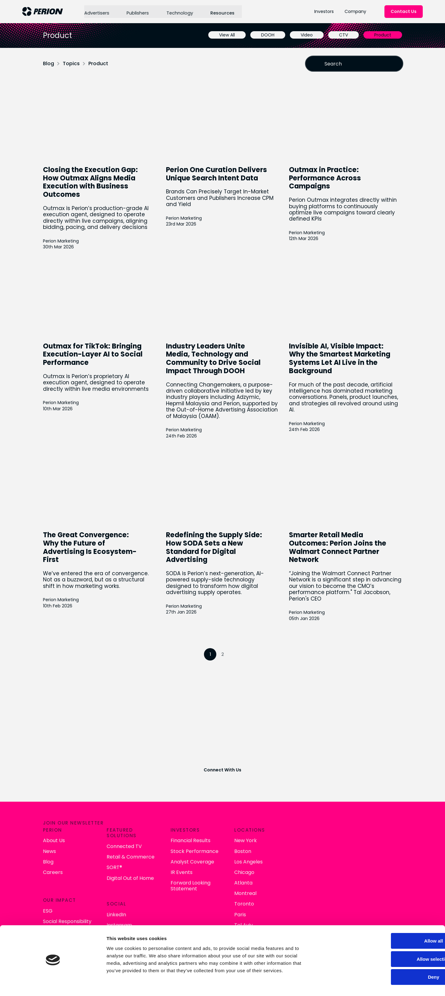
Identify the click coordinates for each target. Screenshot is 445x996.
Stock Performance (312, 840)
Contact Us (404, 11)
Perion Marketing (62, 240)
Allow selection (393, 938)
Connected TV (245, 836)
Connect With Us (222, 767)
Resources (221, 11)
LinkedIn (237, 899)
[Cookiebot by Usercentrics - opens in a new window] (40, 984)
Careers (176, 861)
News (173, 840)
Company (355, 11)
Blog (50, 63)
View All (225, 35)
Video (305, 35)
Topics (72, 63)
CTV (341, 35)
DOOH (266, 35)
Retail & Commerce (251, 846)
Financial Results (308, 830)
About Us (178, 830)
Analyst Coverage (310, 851)
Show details (324, 983)
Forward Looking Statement (308, 875)
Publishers (136, 11)
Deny (393, 956)
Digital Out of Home (251, 867)
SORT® (235, 857)
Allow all (393, 920)
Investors (324, 11)
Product (381, 35)
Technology (178, 11)
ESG (171, 899)
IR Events (299, 861)
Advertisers (96, 11)
